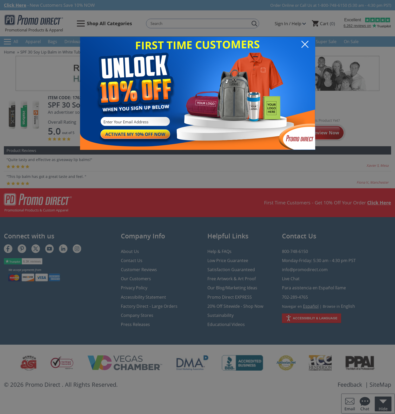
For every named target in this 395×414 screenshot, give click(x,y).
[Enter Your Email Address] (134, 122)
